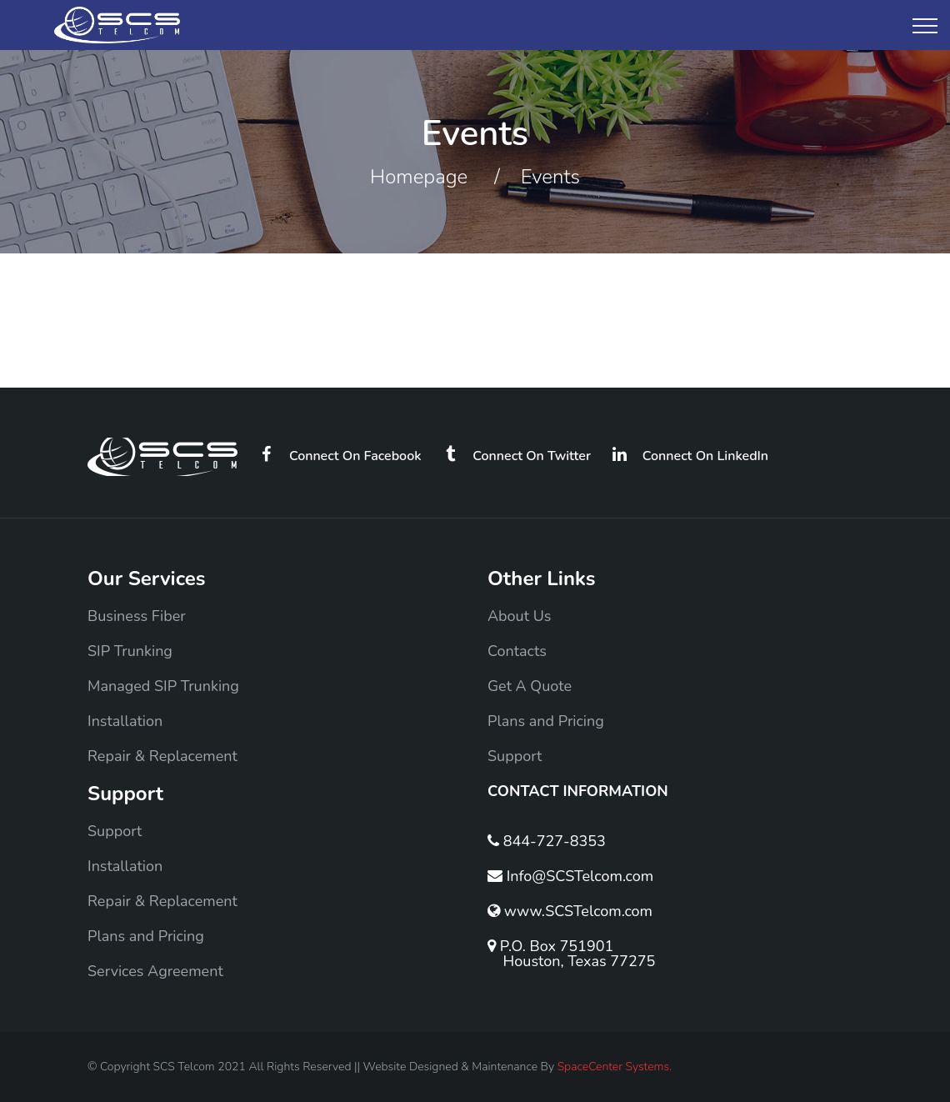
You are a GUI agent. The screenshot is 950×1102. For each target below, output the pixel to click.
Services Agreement (155, 971)
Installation (125, 721)
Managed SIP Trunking (163, 686)
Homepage (419, 176)
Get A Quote (530, 686)
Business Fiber (137, 616)
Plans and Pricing (546, 721)
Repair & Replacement (163, 756)
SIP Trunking (130, 651)
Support (515, 756)
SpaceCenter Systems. (615, 1066)
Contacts (517, 651)
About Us (519, 616)
